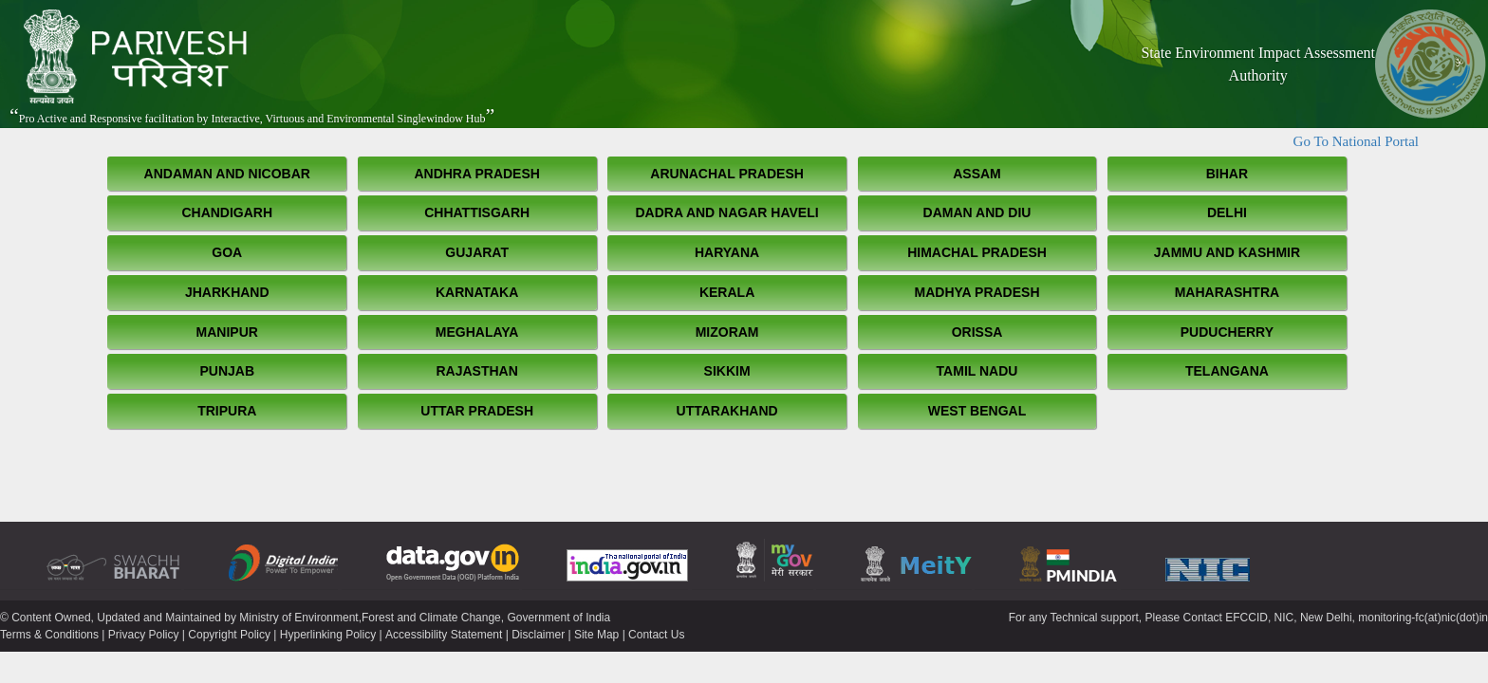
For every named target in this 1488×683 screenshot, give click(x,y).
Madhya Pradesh (977, 292)
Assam (977, 173)
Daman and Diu (977, 212)
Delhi (1227, 212)
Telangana (1227, 370)
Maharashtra (1227, 292)
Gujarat (477, 252)
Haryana (727, 252)
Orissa (977, 332)
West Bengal (977, 410)
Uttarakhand (727, 410)
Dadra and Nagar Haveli (727, 212)
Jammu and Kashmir (1227, 252)
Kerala (726, 292)
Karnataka (477, 292)
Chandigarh (226, 212)
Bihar (1227, 173)
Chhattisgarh (477, 212)
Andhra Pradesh (477, 173)
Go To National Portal (1356, 141)
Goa (227, 252)
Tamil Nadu (977, 370)
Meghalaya (477, 332)
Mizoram (727, 332)
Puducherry (1227, 332)
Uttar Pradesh (476, 410)
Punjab (226, 370)
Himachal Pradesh (977, 252)
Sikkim (727, 370)
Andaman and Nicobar (227, 173)
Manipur (227, 332)
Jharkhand (227, 292)
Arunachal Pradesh (727, 173)
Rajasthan (476, 370)
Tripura (226, 410)
